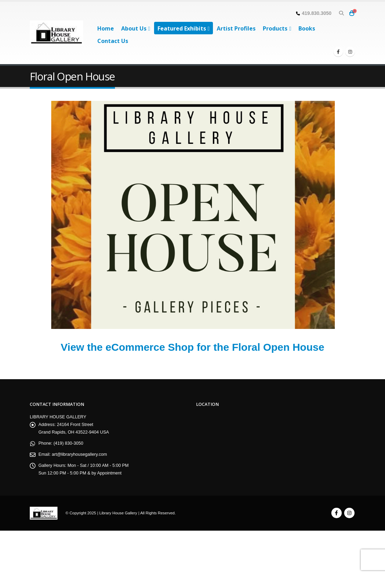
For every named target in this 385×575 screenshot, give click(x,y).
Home (105, 28)
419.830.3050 (317, 13)
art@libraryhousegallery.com (79, 454)
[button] (341, 13)
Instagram (349, 513)
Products (275, 28)
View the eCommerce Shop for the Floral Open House (192, 347)
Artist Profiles (236, 28)
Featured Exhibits (182, 28)
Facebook (336, 513)
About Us (133, 28)
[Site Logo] (56, 32)
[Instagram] (350, 51)
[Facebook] (338, 51)
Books (306, 28)
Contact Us (112, 41)
